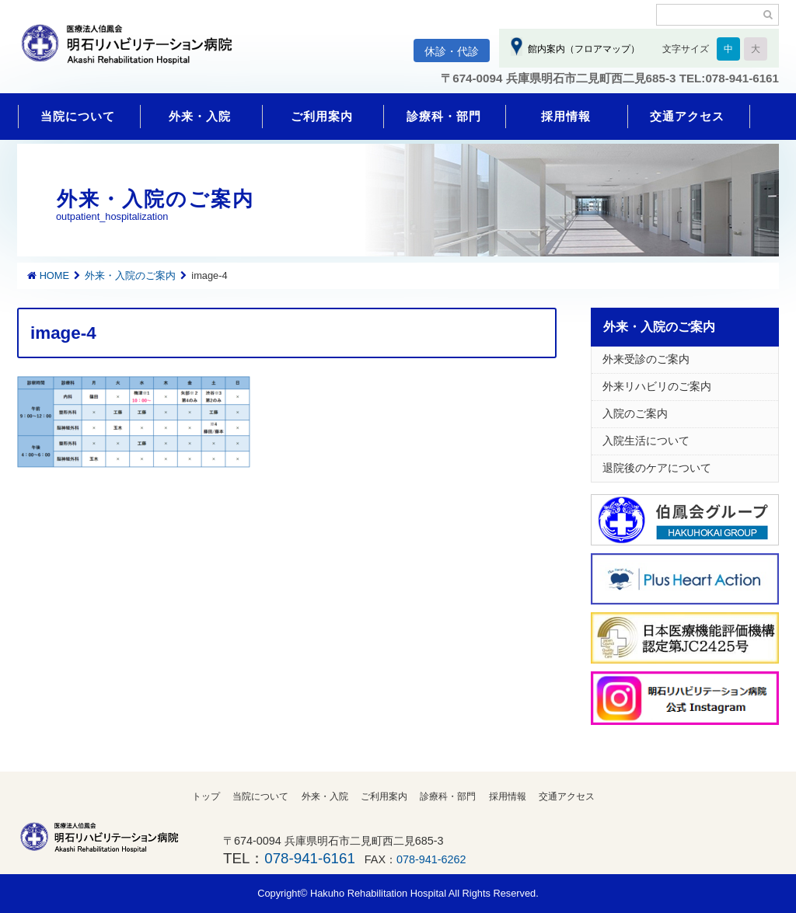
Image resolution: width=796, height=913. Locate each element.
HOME (54, 275)
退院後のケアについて (656, 468)
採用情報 (566, 116)
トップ (206, 796)
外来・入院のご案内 (130, 275)
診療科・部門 (444, 116)
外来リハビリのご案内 (656, 386)
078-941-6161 (309, 858)
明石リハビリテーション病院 (133, 52)
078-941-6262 (431, 859)
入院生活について (646, 440)
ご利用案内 (322, 116)
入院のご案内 (635, 413)
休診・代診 (451, 51)
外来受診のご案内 (646, 359)
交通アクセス (687, 116)
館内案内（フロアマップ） (581, 49)
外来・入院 (200, 116)
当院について (77, 116)
